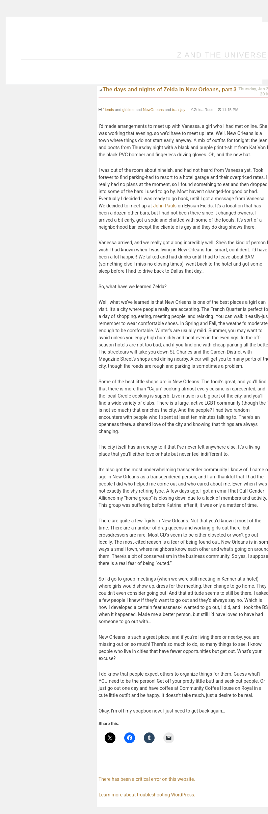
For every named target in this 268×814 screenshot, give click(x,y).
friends (108, 110)
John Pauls (165, 205)
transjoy (178, 110)
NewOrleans (153, 110)
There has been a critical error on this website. (147, 779)
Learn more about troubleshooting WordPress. (147, 794)
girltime (128, 110)
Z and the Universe (222, 55)
